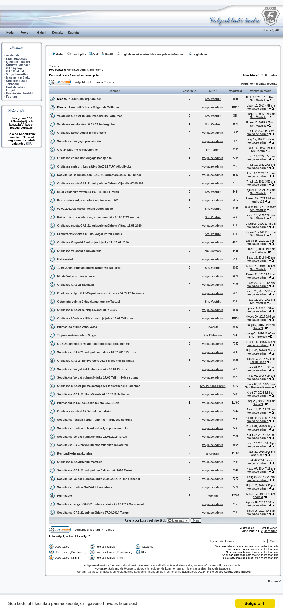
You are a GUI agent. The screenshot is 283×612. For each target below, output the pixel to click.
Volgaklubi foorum (88, 82)
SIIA (29, 143)
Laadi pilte (76, 54)
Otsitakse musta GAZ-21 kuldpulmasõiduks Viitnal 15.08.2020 (99, 225)
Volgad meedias (17, 74)
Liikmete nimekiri (18, 61)
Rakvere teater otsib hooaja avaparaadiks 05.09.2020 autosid (99, 217)
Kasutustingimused (237, 571)
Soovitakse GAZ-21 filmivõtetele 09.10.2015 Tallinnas (93, 394)
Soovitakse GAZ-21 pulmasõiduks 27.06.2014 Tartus (93, 512)
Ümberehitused (16, 80)
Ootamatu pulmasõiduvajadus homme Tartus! (88, 301)
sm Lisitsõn (212, 250)
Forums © (275, 581)
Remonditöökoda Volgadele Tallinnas (94, 107)
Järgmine (270, 75)
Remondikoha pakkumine (74, 453)
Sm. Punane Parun (212, 386)
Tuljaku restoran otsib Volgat (77, 335)
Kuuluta (73, 32)
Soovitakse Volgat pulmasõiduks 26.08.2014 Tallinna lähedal (98, 478)
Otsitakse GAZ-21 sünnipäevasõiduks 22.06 (87, 310)
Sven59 (213, 326)
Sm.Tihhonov (212, 335)
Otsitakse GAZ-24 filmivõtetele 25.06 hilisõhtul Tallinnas (95, 360)
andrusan (212, 453)
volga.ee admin (77, 69)
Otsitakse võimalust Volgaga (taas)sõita (84, 158)
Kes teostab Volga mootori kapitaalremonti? (87, 200)
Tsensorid (97, 69)
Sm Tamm (212, 149)
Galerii (41, 32)
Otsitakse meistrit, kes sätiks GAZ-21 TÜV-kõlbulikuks (94, 166)
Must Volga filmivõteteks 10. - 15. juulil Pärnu (88, 191)
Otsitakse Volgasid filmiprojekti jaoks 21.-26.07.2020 (93, 242)
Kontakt (57, 32)
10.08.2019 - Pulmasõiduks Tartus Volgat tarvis (89, 267)
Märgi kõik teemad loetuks (259, 83)
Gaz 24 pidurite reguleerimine (77, 149)
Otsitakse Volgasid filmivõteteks (79, 250)
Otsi (93, 54)
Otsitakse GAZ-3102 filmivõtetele (79, 461)
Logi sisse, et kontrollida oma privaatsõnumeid (151, 54)
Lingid (10, 90)
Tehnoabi (12, 83)
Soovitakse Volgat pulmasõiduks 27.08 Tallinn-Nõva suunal (97, 377)
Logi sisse (198, 54)
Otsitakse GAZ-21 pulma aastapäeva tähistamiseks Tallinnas (98, 386)
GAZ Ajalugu (14, 68)
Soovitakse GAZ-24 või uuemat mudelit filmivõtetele (93, 445)
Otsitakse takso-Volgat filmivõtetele (81, 132)
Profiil (107, 54)
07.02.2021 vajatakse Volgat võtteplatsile (85, 208)
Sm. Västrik (213, 99)
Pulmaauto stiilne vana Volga (77, 326)
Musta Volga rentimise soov (76, 276)
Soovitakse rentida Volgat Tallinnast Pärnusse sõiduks (94, 419)
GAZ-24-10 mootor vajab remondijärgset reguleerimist (94, 343)
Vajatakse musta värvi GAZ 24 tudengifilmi (86, 124)
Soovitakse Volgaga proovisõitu (79, 141)
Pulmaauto (64, 495)
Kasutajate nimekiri (19, 93)
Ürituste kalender (18, 64)
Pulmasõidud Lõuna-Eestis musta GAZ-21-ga (88, 402)
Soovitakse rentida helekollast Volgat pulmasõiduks (93, 428)
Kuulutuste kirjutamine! (85, 99)
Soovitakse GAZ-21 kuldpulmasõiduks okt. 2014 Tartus (95, 470)
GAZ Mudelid (15, 71)
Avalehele (12, 55)
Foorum (26, 32)
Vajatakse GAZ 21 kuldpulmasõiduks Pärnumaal (90, 115)
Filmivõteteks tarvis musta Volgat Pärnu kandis (89, 234)
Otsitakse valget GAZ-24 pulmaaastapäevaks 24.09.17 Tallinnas (100, 293)
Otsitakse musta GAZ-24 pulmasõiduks (84, 411)
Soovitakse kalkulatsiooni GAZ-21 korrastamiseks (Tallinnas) (99, 174)
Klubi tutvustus (16, 58)
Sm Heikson (258, 362)
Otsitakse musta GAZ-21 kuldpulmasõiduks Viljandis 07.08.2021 (101, 183)
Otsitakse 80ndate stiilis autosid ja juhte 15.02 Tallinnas (95, 318)
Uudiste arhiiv (15, 87)
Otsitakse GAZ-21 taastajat (75, 284)
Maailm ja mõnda (18, 77)
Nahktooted (65, 259)
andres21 (257, 201)
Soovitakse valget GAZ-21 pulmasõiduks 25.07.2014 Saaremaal (100, 504)
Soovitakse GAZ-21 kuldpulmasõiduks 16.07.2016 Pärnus (96, 352)
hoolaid (212, 495)
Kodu (10, 32)
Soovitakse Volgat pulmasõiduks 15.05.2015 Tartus (92, 436)
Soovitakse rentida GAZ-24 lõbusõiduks (84, 487)
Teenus (54, 66)
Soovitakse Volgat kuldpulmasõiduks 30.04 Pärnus (92, 369)
